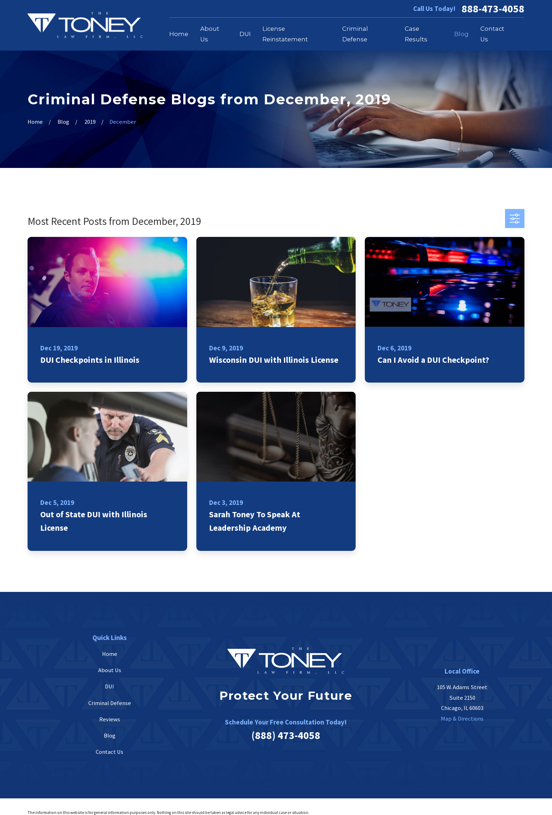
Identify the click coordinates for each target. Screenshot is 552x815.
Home (109, 654)
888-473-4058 (493, 9)
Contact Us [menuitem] (492, 34)
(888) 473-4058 (285, 735)
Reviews (109, 719)
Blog (109, 735)
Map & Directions (462, 718)
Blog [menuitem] (461, 33)
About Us (109, 670)
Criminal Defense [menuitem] (355, 34)
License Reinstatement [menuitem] (285, 34)
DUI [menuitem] (245, 33)
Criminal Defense (109, 703)
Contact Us (109, 752)
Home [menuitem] (178, 33)
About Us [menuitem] (209, 34)
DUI (109, 686)
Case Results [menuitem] (416, 34)
